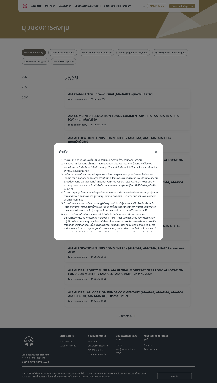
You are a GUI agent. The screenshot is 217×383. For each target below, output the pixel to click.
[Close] (156, 152)
